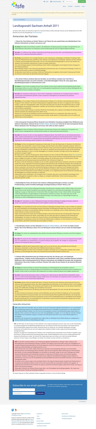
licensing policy (29, 424)
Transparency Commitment (43, 423)
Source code (65, 413)
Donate (82, 1)
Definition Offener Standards (47, 124)
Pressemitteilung (36, 32)
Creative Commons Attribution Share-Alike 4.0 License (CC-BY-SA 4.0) (22, 421)
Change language (55, 1)
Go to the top (82, 401)
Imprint (38, 418)
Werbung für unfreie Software (51, 226)
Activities (70, 6)
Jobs (38, 416)
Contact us (39, 413)
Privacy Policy (40, 421)
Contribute (77, 6)
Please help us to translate (37, 12)
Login (46, 1)
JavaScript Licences (42, 425)
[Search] (63, 1)
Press (83, 6)
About (64, 6)
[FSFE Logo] (18, 5)
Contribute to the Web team (68, 416)
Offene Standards (76, 155)
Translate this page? (67, 418)
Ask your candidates (19, 19)
